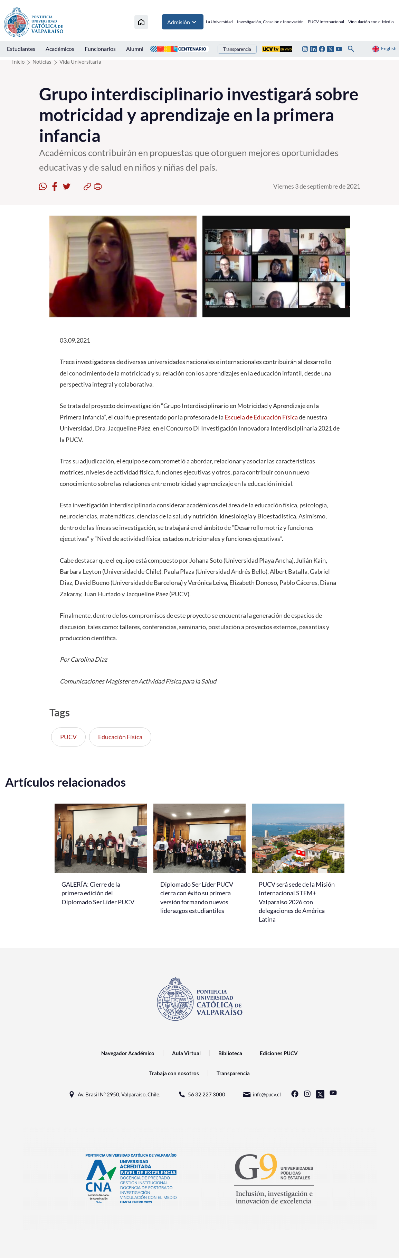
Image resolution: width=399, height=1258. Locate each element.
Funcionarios (100, 49)
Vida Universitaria (80, 61)
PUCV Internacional (326, 22)
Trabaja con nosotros (174, 1073)
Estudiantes (21, 49)
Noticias (41, 61)
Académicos (60, 49)
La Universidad (219, 22)
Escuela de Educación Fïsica (261, 417)
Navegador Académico (127, 1053)
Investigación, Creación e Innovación (270, 22)
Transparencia (237, 50)
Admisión (182, 22)
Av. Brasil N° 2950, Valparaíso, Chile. (113, 1094)
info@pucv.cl (262, 1094)
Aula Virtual (186, 1053)
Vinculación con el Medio (371, 22)
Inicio (18, 61)
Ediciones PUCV (279, 1053)
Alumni (134, 49)
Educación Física (120, 737)
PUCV (68, 737)
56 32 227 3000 (201, 1094)
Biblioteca (230, 1053)
